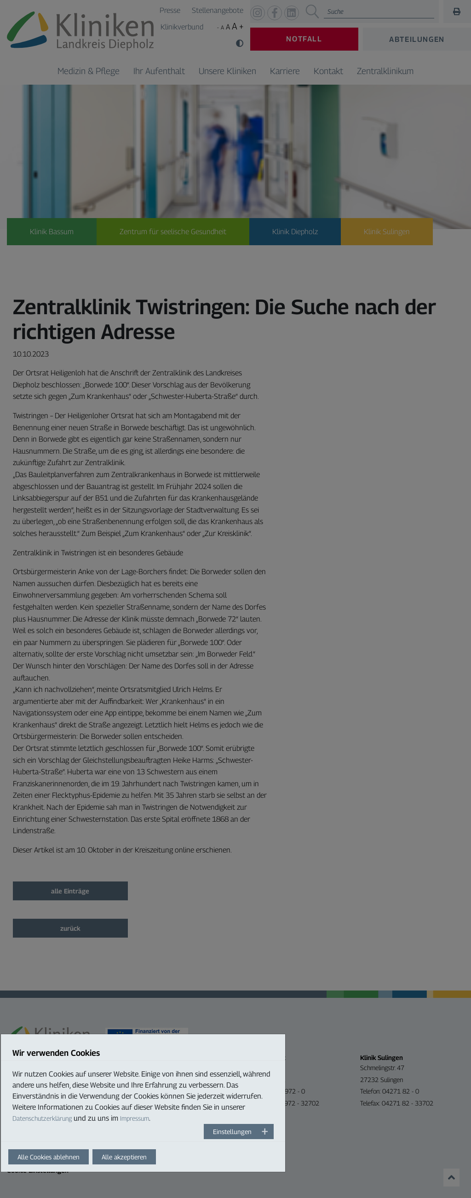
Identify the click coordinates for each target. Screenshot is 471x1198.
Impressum (134, 1118)
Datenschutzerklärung (42, 1118)
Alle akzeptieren (124, 1157)
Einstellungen (232, 1131)
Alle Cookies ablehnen (48, 1157)
